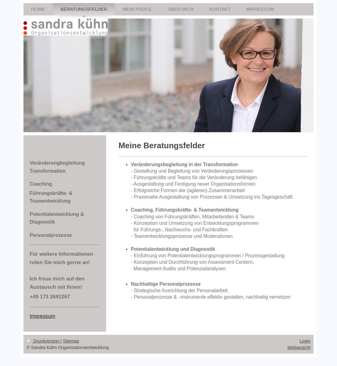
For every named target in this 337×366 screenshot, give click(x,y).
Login (305, 341)
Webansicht (298, 347)
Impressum (42, 316)
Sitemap (71, 341)
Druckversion (43, 341)
